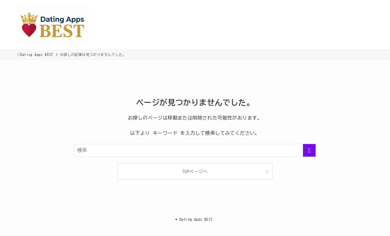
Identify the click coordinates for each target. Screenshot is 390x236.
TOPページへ (195, 171)
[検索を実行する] (309, 150)
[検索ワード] (195, 150)
